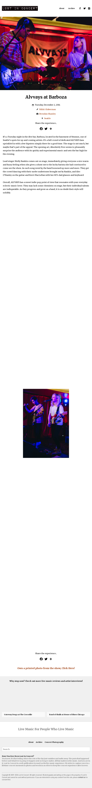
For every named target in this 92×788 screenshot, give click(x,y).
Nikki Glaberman (47, 109)
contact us (81, 777)
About (61, 8)
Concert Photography (54, 742)
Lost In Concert (20, 8)
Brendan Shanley (47, 114)
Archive (71, 8)
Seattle (47, 118)
